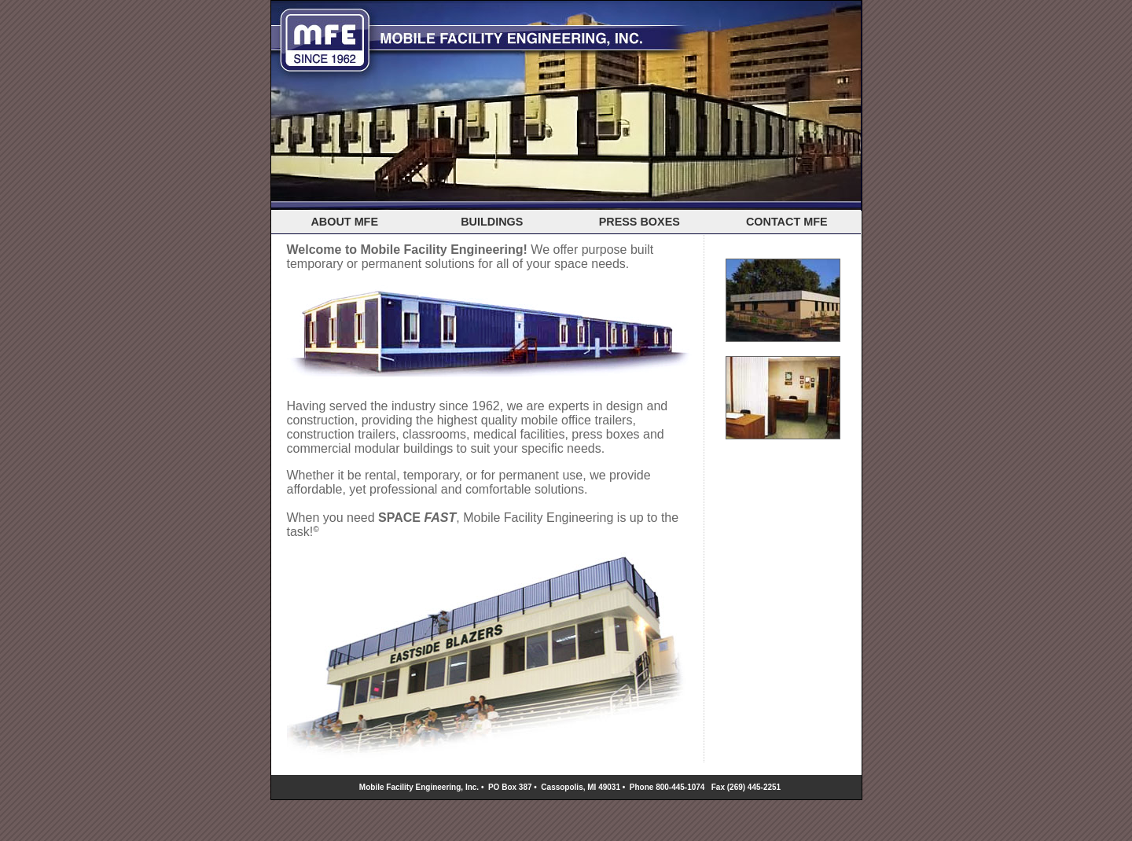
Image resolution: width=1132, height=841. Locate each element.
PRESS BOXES (639, 221)
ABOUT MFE (344, 221)
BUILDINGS (492, 221)
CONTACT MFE (787, 221)
